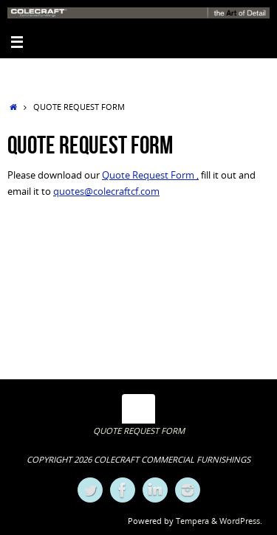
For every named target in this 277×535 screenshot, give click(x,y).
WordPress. (240, 520)
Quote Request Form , (150, 175)
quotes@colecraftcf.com (106, 191)
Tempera (192, 520)
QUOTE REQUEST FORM (139, 430)
